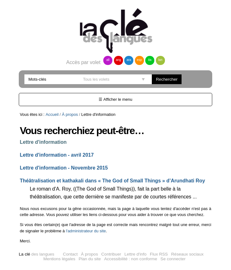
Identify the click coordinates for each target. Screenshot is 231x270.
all (108, 60)
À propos (70, 114)
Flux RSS (159, 254)
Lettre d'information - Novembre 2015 (64, 167)
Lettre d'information (43, 142)
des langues (36, 254)
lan (160, 60)
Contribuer (111, 254)
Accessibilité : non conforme (130, 258)
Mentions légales (59, 258)
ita (149, 60)
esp (139, 60)
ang (118, 60)
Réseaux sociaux (187, 254)
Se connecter (173, 258)
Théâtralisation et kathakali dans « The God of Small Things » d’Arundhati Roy (112, 180)
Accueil (52, 114)
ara (128, 60)
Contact (70, 254)
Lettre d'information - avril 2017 (57, 155)
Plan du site (90, 258)
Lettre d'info (136, 254)
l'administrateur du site (86, 231)
